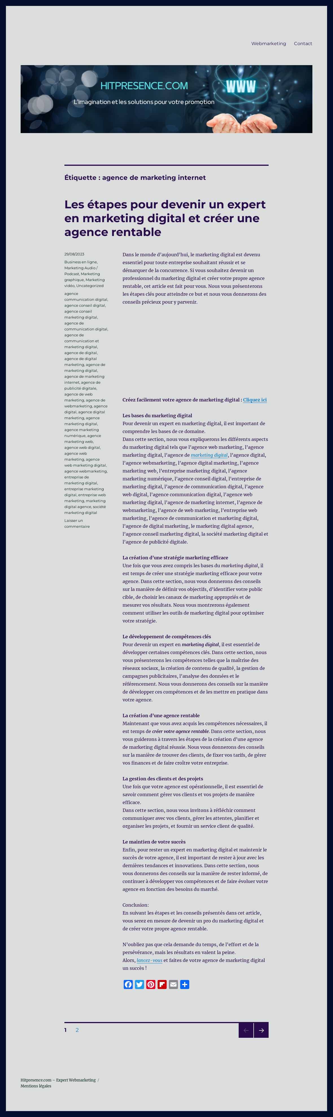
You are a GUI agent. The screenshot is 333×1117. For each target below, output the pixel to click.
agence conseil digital (84, 305)
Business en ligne (80, 262)
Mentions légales (36, 1086)
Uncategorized (90, 285)
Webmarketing (268, 43)
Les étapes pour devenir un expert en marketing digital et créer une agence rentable (165, 218)
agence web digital (82, 447)
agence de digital (80, 352)
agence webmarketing (85, 471)
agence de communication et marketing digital (81, 341)
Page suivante (260, 1037)
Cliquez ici (255, 400)
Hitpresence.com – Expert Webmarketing (58, 1080)
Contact (303, 43)
